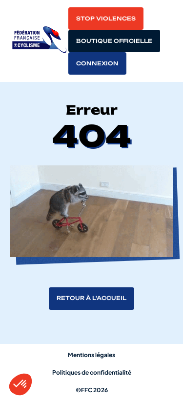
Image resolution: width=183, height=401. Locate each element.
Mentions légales (91, 355)
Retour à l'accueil (91, 298)
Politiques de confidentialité (91, 372)
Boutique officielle (114, 41)
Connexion (97, 63)
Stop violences (106, 18)
